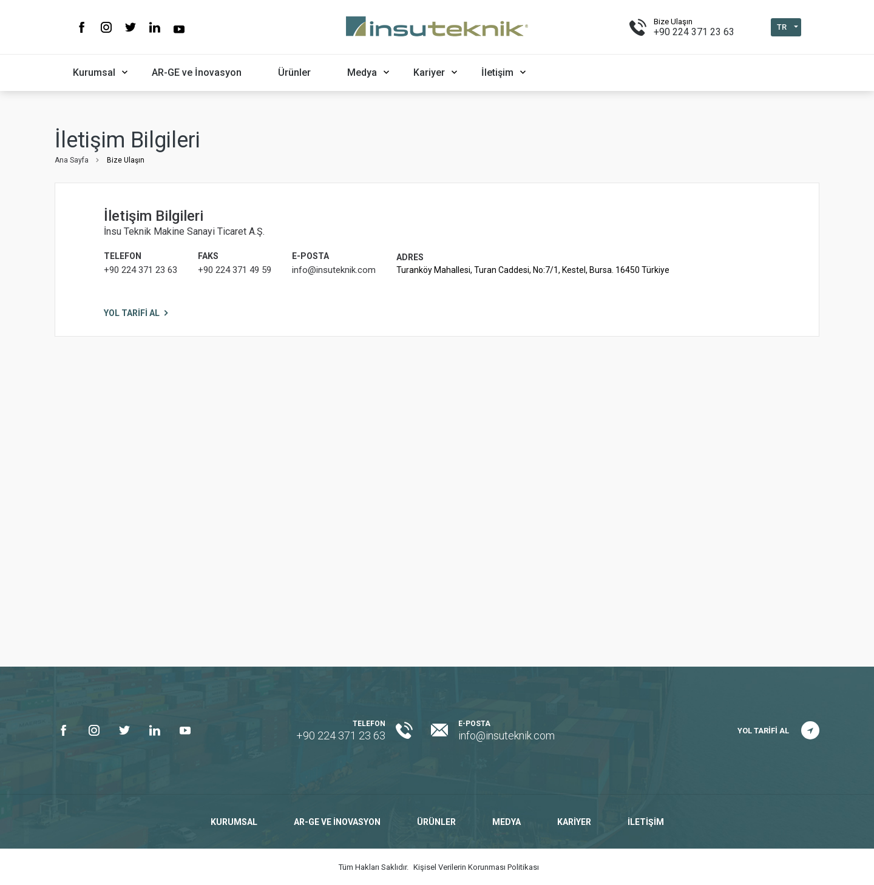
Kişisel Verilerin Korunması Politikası (476, 867)
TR (782, 27)
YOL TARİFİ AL (132, 313)
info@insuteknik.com (334, 269)
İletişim (497, 72)
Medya (362, 72)
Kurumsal (94, 72)
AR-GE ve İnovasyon (197, 72)
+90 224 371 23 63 (694, 32)
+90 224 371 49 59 (234, 269)
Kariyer (429, 72)
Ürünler (294, 72)
